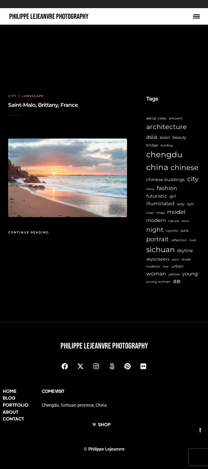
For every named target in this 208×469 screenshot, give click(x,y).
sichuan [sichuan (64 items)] (160, 249)
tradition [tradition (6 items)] (153, 266)
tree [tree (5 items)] (166, 266)
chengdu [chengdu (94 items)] (164, 154)
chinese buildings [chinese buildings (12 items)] (165, 179)
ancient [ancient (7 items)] (175, 118)
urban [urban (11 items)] (177, 266)
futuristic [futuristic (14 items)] (156, 196)
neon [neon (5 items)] (185, 221)
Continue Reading (28, 232)
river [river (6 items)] (192, 240)
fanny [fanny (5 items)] (150, 189)
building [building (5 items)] (167, 145)
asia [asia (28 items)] (151, 136)
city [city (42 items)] (193, 179)
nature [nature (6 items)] (173, 221)
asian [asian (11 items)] (165, 137)
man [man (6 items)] (150, 213)
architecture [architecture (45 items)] (166, 127)
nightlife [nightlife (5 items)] (172, 231)
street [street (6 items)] (186, 259)
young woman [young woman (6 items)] (158, 282)
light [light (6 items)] (190, 204)
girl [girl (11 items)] (173, 196)
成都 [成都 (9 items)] (176, 281)
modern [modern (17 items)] (156, 220)
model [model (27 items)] (176, 211)
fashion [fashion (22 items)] (167, 188)
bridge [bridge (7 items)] (152, 145)
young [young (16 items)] (190, 274)
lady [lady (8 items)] (180, 204)
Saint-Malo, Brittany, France (43, 105)
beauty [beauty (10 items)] (179, 137)
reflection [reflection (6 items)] (179, 240)
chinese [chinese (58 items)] (185, 167)
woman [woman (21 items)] (156, 273)
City (12, 96)
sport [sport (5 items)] (175, 259)
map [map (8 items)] (160, 212)
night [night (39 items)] (154, 229)
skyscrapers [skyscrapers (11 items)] (157, 259)
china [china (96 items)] (157, 167)
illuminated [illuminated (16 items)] (160, 203)
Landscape (33, 96)
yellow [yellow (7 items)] (174, 274)
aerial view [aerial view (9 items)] (156, 118)
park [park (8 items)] (185, 230)
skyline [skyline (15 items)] (185, 250)
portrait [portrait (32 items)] (157, 239)
